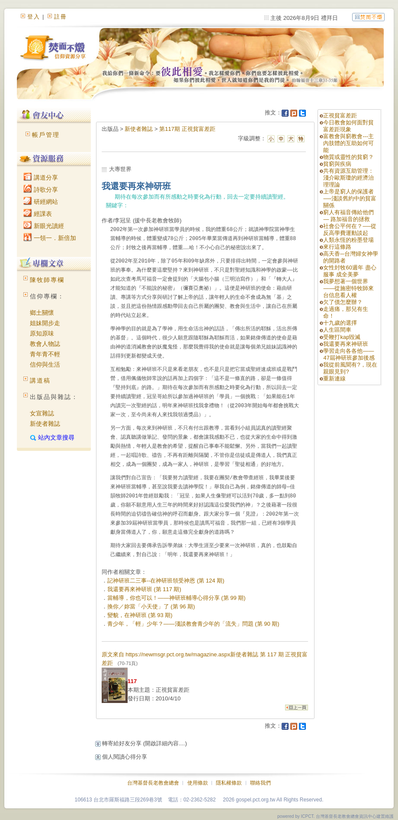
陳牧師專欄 (47, 279)
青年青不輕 (45, 354)
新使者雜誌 (45, 423)
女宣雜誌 (42, 413)
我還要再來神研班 (345, 344)
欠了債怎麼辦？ (343, 302)
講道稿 (40, 380)
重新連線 (334, 378)
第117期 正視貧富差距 (187, 129)
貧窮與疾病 (337, 164)
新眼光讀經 (43, 225)
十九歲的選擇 (340, 323)
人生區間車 (337, 329)
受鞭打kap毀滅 (341, 337)
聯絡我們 (260, 783)
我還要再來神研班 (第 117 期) (144, 589)
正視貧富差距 (340, 115)
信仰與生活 (45, 364)
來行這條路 (337, 247)
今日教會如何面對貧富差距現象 (348, 126)
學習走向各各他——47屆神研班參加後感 (348, 354)
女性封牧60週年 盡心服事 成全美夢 (349, 271)
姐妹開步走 (45, 323)
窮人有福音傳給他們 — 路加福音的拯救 (348, 215)
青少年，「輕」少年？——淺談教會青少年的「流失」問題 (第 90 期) (193, 624)
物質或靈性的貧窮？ (348, 157)
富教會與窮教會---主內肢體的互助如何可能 (348, 143)
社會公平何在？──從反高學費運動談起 (349, 229)
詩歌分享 (40, 189)
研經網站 (40, 201)
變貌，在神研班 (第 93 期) (140, 615)
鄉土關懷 (42, 312)
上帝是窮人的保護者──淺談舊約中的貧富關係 (349, 198)
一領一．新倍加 (49, 237)
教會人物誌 (45, 343)
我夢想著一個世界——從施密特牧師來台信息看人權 (348, 288)
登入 (33, 16)
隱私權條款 (229, 783)
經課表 (37, 213)
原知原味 (42, 333)
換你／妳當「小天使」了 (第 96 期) (151, 606)
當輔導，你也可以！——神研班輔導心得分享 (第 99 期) (176, 598)
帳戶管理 (46, 134)
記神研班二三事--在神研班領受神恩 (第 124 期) (166, 580)
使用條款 (197, 783)
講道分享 (40, 177)
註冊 (60, 16)
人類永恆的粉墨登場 (348, 240)
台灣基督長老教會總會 (153, 783)
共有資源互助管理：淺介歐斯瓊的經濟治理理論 (348, 178)
